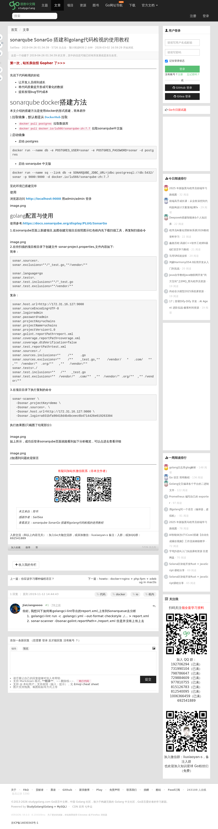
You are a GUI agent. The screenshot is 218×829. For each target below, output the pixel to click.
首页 (14, 30)
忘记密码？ (193, 74)
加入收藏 (15, 547)
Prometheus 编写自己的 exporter (189, 499)
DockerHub (53, 117)
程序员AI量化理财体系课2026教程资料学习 (189, 233)
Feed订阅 (174, 789)
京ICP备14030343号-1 (24, 822)
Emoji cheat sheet (86, 684)
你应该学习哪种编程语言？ (37, 578)
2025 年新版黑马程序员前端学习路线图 (188, 191)
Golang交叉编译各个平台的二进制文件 (189, 487)
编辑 (13, 648)
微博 (28, 547)
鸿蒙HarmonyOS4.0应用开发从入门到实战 (189, 265)
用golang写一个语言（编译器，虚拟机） (189, 512)
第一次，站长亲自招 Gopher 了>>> (37, 63)
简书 (35, 511)
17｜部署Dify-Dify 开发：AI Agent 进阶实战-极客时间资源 (188, 304)
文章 (57, 5)
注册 (193, 16)
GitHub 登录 (182, 87)
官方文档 (150, 5)
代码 (101, 594)
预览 (25, 648)
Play (99, 789)
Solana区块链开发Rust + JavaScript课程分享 (188, 580)
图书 (96, 5)
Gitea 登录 (182, 96)
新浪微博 (84, 789)
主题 (45, 5)
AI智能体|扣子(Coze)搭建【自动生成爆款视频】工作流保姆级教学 (189, 538)
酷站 (158, 789)
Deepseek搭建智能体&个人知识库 (188, 220)
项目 (70, 5)
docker (119, 594)
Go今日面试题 (177, 109)
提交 (148, 679)
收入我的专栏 (25, 564)
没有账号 (69, 640)
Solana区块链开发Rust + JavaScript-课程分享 (188, 567)
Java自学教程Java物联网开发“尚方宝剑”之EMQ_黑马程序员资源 (188, 278)
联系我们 (131, 789)
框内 (149, 594)
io (135, 594)
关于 (13, 789)
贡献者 (39, 789)
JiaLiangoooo (33, 605)
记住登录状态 (175, 60)
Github (67, 789)
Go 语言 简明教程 (179, 477)
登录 (206, 16)
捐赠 (146, 789)
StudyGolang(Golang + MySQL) (47, 806)
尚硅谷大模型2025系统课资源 (186, 291)
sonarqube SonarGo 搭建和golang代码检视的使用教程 (68, 522)
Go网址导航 (114, 4)
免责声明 (114, 789)
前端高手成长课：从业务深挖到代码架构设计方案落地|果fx (188, 204)
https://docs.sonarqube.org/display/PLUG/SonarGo (65, 223)
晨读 (53, 789)
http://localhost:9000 (43, 198)
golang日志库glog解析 (182, 467)
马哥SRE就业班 (178, 255)
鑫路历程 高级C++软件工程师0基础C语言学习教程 (188, 246)
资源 (83, 5)
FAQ (26, 789)
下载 (132, 5)
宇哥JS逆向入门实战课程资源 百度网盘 (188, 554)
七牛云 (88, 806)
